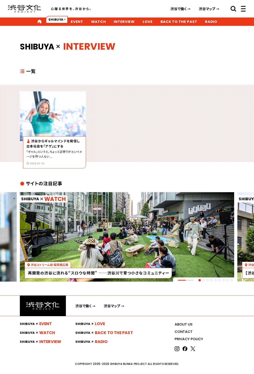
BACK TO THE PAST (179, 21)
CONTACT (183, 331)
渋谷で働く (178, 9)
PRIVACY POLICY (189, 338)
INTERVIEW (124, 21)
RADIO (211, 21)
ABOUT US (183, 324)
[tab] (199, 280)
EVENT (77, 21)
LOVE (148, 21)
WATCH (98, 21)
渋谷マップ (207, 9)
